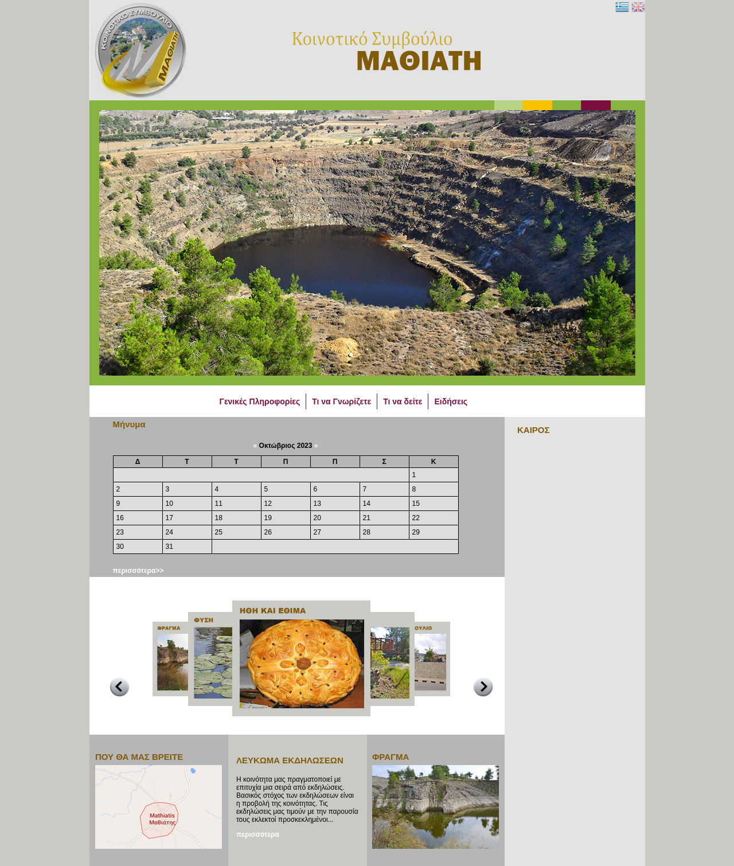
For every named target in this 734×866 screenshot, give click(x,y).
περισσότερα (257, 834)
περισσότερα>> (138, 571)
